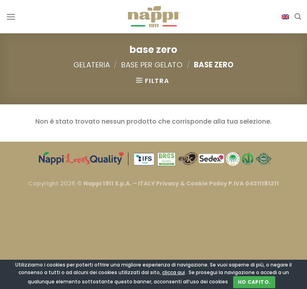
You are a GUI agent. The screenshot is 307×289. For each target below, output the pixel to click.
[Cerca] (298, 16)
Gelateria (91, 65)
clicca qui (173, 272)
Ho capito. (254, 282)
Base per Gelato (152, 65)
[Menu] (11, 16)
